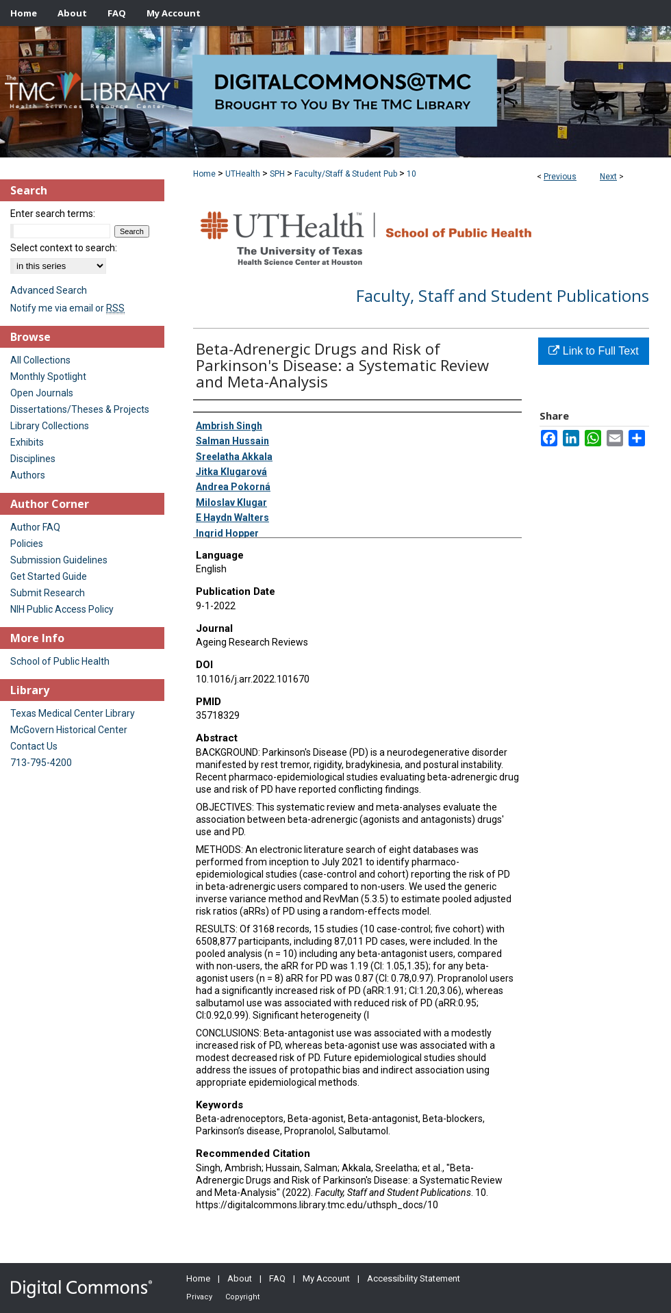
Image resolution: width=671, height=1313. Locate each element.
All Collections (40, 360)
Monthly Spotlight (48, 376)
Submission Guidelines (58, 559)
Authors (27, 475)
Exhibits (27, 442)
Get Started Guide (48, 576)
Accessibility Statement (413, 1278)
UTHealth (242, 174)
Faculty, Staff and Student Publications (502, 295)
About (239, 1278)
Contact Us (34, 746)
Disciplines (32, 458)
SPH (277, 174)
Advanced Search (48, 290)
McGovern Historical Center (68, 729)
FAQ (277, 1278)
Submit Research (47, 592)
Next (608, 176)
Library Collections (49, 425)
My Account (326, 1278)
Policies (26, 543)
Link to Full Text (593, 351)
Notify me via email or (67, 308)
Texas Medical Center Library (72, 713)
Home (204, 174)
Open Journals (41, 392)
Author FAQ (35, 527)
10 (411, 174)
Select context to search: (63, 247)
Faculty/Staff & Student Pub (345, 174)
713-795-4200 (41, 762)
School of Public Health (60, 661)
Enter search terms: (52, 213)
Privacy (199, 1296)
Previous (560, 176)
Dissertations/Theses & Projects (79, 409)
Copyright (242, 1296)
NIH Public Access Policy (62, 609)
